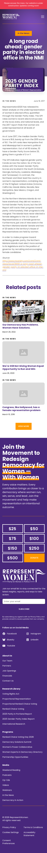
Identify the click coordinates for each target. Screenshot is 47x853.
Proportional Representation (16, 698)
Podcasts (7, 775)
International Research (13, 723)
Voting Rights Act (10, 693)
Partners (6, 665)
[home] (11, 16)
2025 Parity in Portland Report (17, 713)
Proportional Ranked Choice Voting (19, 703)
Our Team (7, 660)
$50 (34, 529)
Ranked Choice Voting (13, 708)
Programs (7, 731)
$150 (12, 548)
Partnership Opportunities (15, 757)
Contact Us (8, 680)
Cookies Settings (10, 832)
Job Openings (9, 670)
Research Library (11, 688)
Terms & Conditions (33, 827)
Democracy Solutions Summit (16, 742)
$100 (34, 538)
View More (23, 426)
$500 (12, 558)
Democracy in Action (12, 800)
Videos (5, 785)
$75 (12, 538)
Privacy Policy (9, 827)
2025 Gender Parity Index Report (18, 718)
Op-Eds (6, 780)
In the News (8, 795)
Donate (34, 557)
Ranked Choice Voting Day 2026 (18, 737)
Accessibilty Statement (29, 834)
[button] (42, 17)
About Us (7, 655)
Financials (7, 675)
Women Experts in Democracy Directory (22, 752)
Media (5, 765)
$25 (12, 529)
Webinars (7, 790)
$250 (34, 548)
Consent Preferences (8, 842)
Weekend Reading (11, 770)
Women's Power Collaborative (17, 747)
